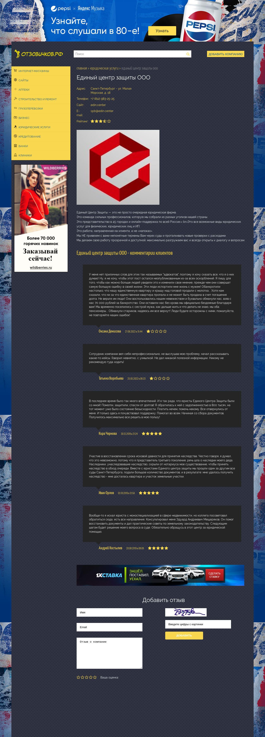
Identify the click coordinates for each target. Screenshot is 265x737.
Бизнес (21, 117)
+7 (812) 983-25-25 (102, 98)
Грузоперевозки (28, 108)
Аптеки (21, 89)
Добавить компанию (226, 54)
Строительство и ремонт (35, 99)
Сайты (21, 80)
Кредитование (27, 136)
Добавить (184, 635)
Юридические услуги (32, 127)
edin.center (98, 105)
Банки (21, 146)
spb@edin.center (102, 111)
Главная (82, 68)
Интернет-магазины (31, 71)
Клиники (23, 155)
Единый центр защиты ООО (140, 68)
